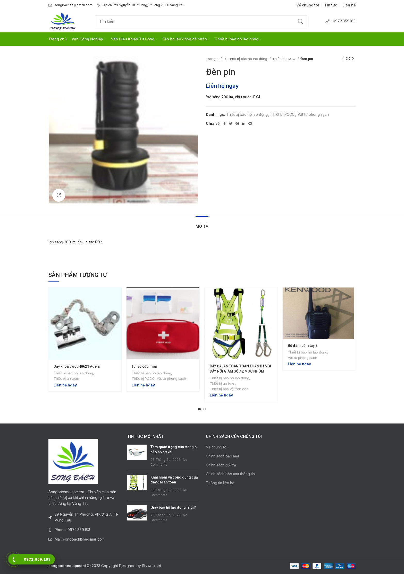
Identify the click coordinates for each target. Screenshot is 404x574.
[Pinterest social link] (237, 123)
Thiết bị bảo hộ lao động (248, 59)
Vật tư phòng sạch (313, 114)
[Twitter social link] (230, 123)
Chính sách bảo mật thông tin (230, 474)
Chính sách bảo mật (222, 456)
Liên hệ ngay (222, 85)
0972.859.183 (340, 21)
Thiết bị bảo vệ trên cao (229, 389)
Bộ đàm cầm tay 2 (302, 345)
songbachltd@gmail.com (70, 5)
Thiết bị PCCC (284, 59)
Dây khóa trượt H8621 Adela (77, 366)
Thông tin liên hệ (220, 483)
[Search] (201, 21)
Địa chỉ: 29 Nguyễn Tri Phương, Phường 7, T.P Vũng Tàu (140, 5)
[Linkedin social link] (244, 123)
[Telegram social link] (250, 123)
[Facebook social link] (224, 123)
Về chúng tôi (216, 447)
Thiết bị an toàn (66, 378)
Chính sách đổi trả (221, 465)
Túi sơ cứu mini (144, 366)
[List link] (84, 530)
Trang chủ (215, 59)
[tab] (202, 224)
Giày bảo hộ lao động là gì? (173, 507)
